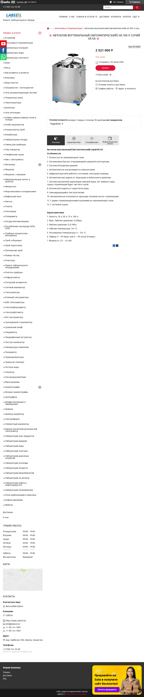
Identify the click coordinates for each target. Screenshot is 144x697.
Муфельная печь (13, 196)
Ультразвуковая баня (15, 377)
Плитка (8, 206)
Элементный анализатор (17, 424)
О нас (72, 17)
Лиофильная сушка (14, 154)
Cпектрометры (12, 292)
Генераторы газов (14, 97)
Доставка (104, 17)
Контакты (116, 17)
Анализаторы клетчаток (17, 58)
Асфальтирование (14, 500)
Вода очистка (11, 83)
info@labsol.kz (13, 624)
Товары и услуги (85, 17)
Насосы (8, 201)
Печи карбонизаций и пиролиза (20, 495)
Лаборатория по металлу (17, 478)
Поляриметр (11, 216)
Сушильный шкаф (13, 327)
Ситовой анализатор (15, 287)
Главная (63, 17)
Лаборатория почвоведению (19, 490)
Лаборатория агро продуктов (19, 436)
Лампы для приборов (15, 144)
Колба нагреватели (14, 124)
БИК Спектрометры (14, 302)
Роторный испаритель (16, 282)
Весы (7, 68)
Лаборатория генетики (16, 451)
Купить (105, 68)
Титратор (9, 372)
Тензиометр (11, 352)
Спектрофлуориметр (15, 307)
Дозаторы (10, 107)
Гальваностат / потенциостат (19, 88)
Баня (7, 63)
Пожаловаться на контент (76, 694)
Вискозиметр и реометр (17, 73)
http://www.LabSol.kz (16, 620)
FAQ (4, 679)
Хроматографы (12, 387)
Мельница (10, 164)
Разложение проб (13, 250)
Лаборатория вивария (16, 441)
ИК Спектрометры (14, 317)
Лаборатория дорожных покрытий (17, 457)
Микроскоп (10, 186)
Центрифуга (11, 397)
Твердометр (11, 332)
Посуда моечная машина (17, 221)
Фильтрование (12, 382)
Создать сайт (22, 2)
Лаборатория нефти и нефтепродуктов (16, 484)
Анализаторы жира (14, 53)
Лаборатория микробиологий (19, 473)
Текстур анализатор (15, 342)
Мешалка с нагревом (15, 174)
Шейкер (9, 409)
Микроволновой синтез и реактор (17, 180)
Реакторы (10, 260)
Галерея (127, 17)
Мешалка (9, 169)
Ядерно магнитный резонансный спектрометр (21, 430)
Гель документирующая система (21, 92)
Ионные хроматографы (16, 392)
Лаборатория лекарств (16, 468)
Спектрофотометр (14, 312)
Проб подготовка (13, 245)
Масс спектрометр (14, 159)
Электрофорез (12, 419)
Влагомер (10, 78)
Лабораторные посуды (16, 139)
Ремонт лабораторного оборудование (16, 266)
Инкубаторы (11, 134)
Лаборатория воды (14, 446)
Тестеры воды (12, 367)
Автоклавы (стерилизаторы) (68, 28)
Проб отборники (13, 240)
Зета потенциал (12, 112)
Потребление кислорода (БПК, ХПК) (20, 227)
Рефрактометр (12, 277)
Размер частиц (12, 255)
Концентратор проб (15, 129)
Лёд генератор (12, 149)
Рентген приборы (13, 272)
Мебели (9, 505)
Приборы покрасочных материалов (16, 234)
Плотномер (10, 211)
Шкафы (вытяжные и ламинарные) (15, 403)
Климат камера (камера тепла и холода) (20, 118)
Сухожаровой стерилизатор (18, 322)
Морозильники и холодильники (20, 191)
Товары (6, 672)
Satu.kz (85, 692)
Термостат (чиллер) (14, 362)
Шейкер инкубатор (14, 414)
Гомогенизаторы (13, 102)
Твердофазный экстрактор (18, 337)
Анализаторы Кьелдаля (16, 48)
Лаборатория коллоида (16, 463)
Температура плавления (17, 347)
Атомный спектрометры (17, 297)
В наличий (10, 38)
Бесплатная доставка (108, 81)
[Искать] (137, 7)
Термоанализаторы (14, 357)
